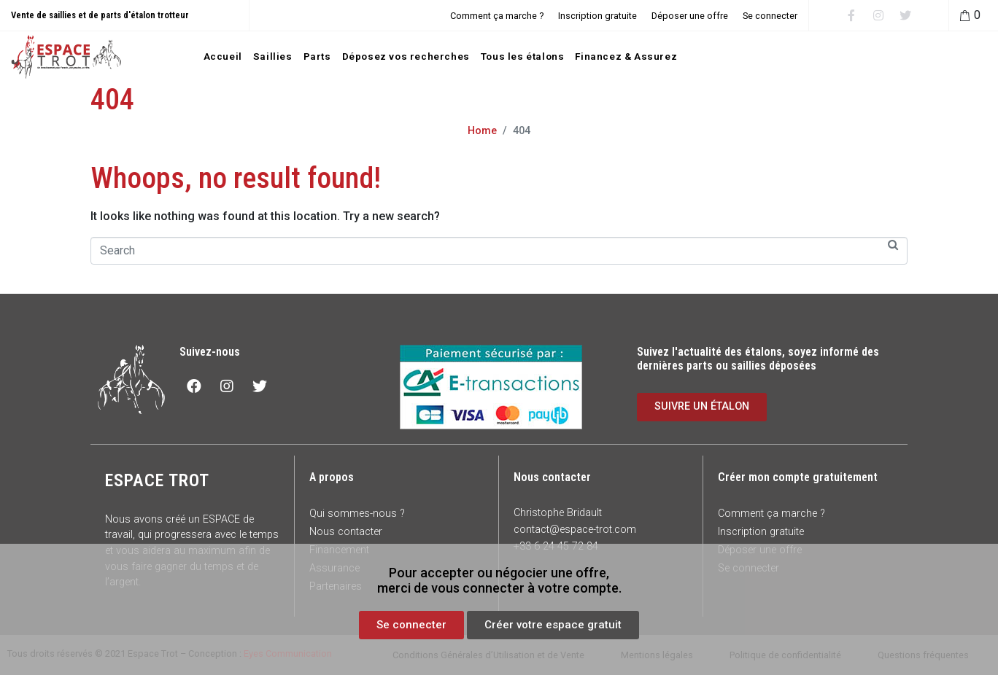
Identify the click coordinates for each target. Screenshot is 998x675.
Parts (317, 56)
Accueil (223, 56)
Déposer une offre (689, 15)
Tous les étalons (523, 56)
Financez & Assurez (626, 56)
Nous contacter (345, 532)
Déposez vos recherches (406, 56)
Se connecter (770, 15)
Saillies (273, 56)
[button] (411, 625)
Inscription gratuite (597, 15)
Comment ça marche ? (497, 15)
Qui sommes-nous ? (357, 513)
